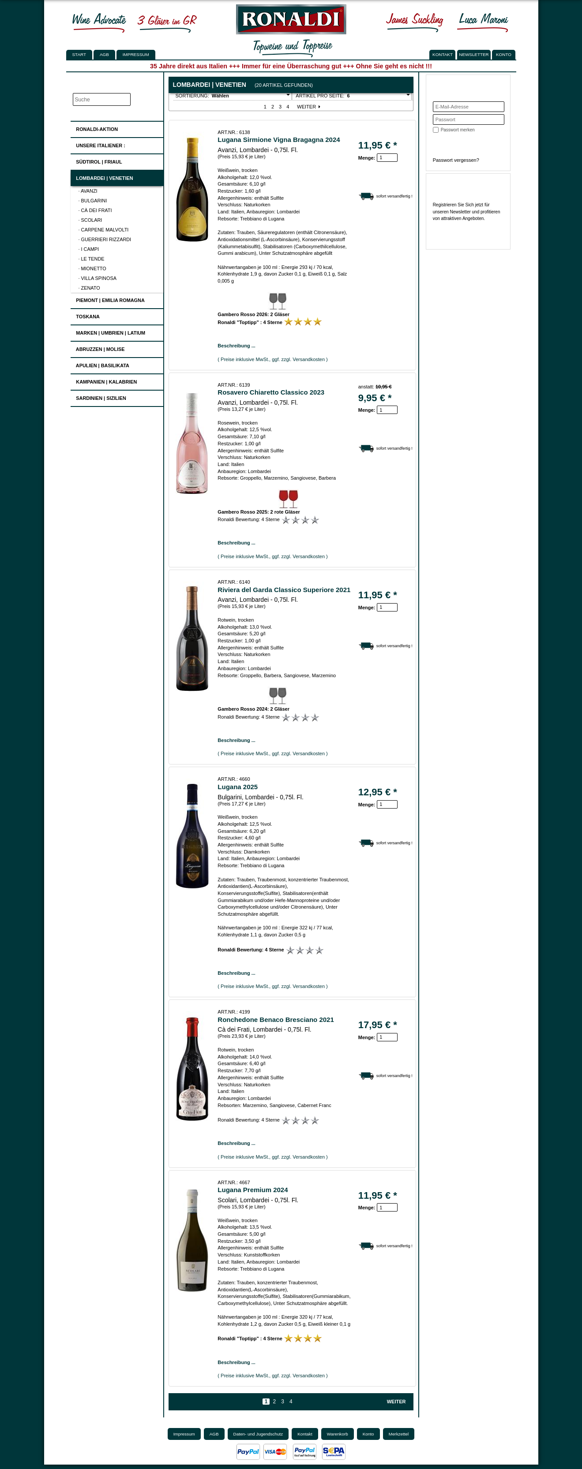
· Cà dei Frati (95, 210)
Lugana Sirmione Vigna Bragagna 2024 (279, 139)
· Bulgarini (93, 200)
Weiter (309, 106)
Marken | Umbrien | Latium (108, 332)
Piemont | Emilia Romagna (108, 299)
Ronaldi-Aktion (94, 127)
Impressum (136, 54)
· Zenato (89, 288)
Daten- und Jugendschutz (258, 1434)
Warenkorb (337, 1434)
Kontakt (304, 1434)
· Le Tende (92, 258)
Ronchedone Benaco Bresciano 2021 (276, 1019)
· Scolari (90, 220)
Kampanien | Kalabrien (104, 380)
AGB (104, 54)
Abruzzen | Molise (97, 348)
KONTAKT (442, 54)
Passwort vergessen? (456, 160)
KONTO (503, 54)
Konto (368, 1434)
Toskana (85, 315)
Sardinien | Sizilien (98, 397)
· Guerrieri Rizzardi (105, 239)
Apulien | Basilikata (100, 364)
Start (79, 54)
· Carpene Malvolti (104, 229)
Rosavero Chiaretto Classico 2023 (271, 392)
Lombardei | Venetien (102, 177)
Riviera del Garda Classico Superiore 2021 (284, 589)
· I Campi (89, 249)
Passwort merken (458, 129)
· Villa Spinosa (97, 278)
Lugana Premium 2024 (253, 1189)
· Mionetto (92, 268)
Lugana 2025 (238, 786)
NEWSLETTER (474, 54)
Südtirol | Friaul (96, 160)
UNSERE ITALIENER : (98, 144)
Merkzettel (399, 1434)
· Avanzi (88, 191)
